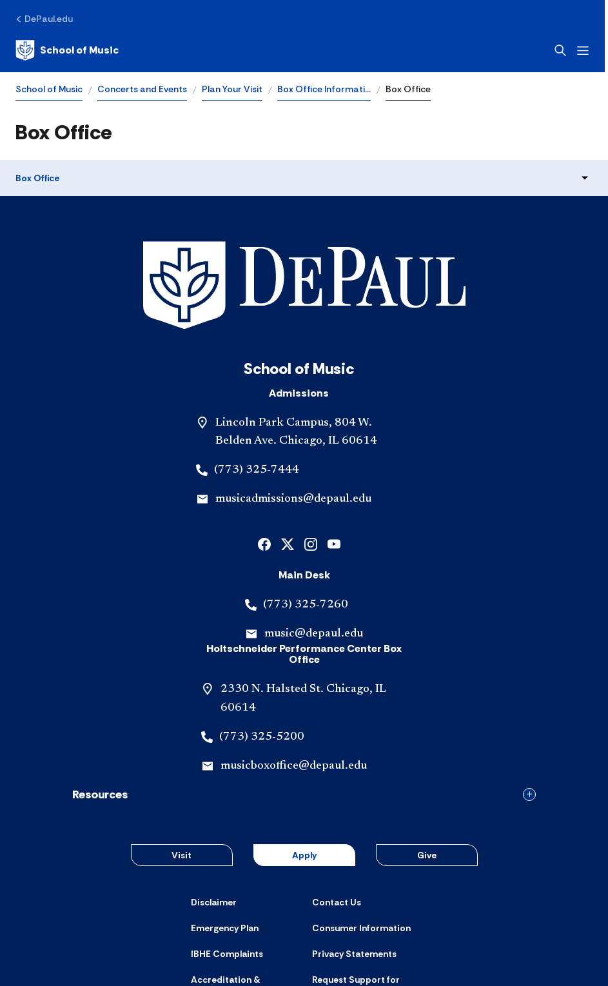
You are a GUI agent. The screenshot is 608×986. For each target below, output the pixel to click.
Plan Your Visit (232, 89)
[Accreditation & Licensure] (244, 895)
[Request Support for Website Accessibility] (365, 895)
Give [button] (426, 765)
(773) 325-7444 (256, 380)
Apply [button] (304, 765)
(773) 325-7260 (305, 515)
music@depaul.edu (313, 544)
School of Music (49, 89)
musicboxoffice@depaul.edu (294, 676)
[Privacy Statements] (354, 865)
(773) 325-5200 (261, 647)
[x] (287, 453)
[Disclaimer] (214, 812)
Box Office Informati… (324, 89)
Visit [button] (181, 765)
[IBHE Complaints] (227, 865)
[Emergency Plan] (225, 838)
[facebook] (264, 453)
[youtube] (334, 453)
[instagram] (310, 453)
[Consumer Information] (361, 838)
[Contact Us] (336, 812)
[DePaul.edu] (44, 19)
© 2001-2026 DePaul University (304, 945)
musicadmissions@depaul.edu (293, 409)
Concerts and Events (142, 89)
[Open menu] (586, 50)
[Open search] (563, 50)
